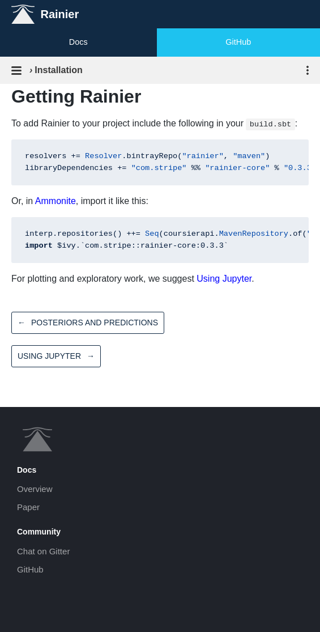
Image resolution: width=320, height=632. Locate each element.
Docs (78, 41)
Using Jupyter (224, 278)
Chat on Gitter (43, 551)
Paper (28, 507)
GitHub (238, 41)
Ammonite (55, 201)
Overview (35, 489)
